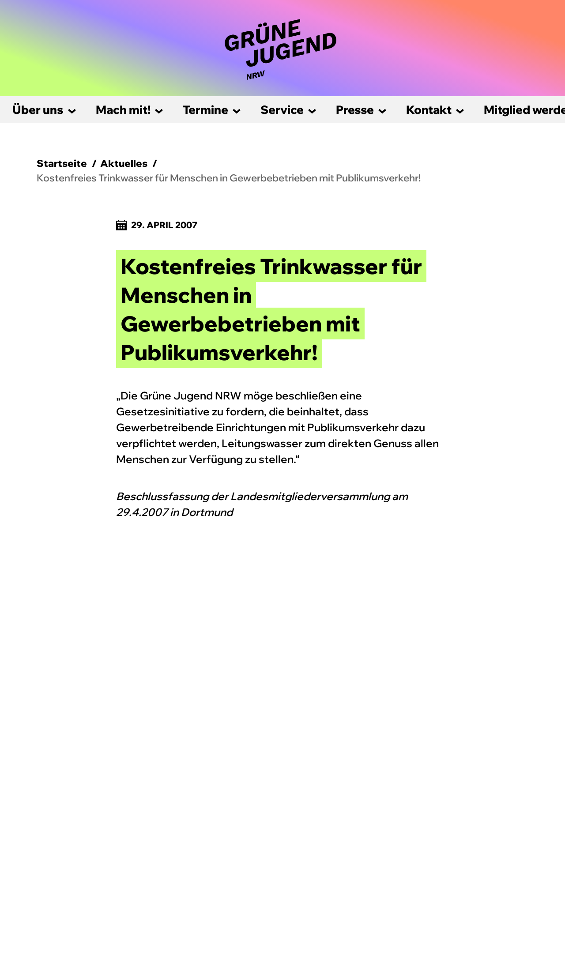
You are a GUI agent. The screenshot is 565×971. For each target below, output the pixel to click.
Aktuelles (123, 163)
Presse (355, 109)
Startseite (62, 163)
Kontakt (429, 109)
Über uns (38, 109)
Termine (205, 109)
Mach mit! (123, 109)
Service (282, 109)
